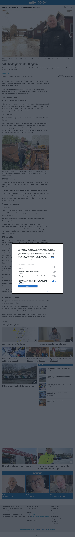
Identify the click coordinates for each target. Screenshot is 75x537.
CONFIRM (27, 286)
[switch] (54, 267)
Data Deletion (30, 290)
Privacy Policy (45, 290)
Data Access (37, 290)
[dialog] (37, 268)
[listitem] (37, 264)
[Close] (60, 246)
